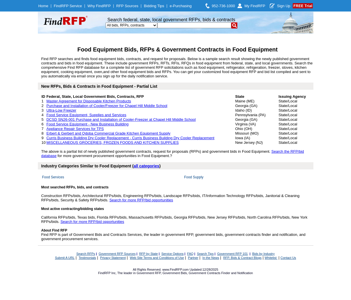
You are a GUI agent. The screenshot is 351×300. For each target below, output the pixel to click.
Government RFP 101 (232, 253)
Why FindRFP (99, 6)
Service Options (172, 253)
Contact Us (288, 257)
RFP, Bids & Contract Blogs (242, 257)
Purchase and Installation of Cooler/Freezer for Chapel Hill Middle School (106, 106)
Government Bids (174, 273)
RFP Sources (127, 6)
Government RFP (149, 273)
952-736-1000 (223, 6)
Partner (193, 257)
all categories (147, 166)
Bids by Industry (263, 253)
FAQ (190, 253)
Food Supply (193, 177)
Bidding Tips (154, 6)
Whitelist (271, 257)
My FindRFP (255, 6)
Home (43, 6)
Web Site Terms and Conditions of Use (157, 257)
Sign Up (283, 6)
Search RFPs (85, 253)
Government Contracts (204, 273)
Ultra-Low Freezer (61, 110)
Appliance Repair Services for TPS (75, 129)
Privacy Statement (113, 257)
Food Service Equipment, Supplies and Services (86, 115)
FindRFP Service (68, 6)
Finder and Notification (237, 273)
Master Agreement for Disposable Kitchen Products (88, 101)
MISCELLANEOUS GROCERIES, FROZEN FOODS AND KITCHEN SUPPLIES (112, 142)
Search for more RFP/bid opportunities (141, 200)
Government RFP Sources (117, 253)
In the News (210, 257)
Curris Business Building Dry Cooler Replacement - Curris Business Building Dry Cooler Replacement (130, 138)
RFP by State (148, 253)
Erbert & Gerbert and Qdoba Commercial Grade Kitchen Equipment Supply (108, 133)
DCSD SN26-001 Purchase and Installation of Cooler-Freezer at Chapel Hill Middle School (121, 119)
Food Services (53, 177)
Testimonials (87, 257)
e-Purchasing (181, 6)
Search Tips (205, 253)
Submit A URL (64, 257)
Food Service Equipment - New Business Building (87, 124)
